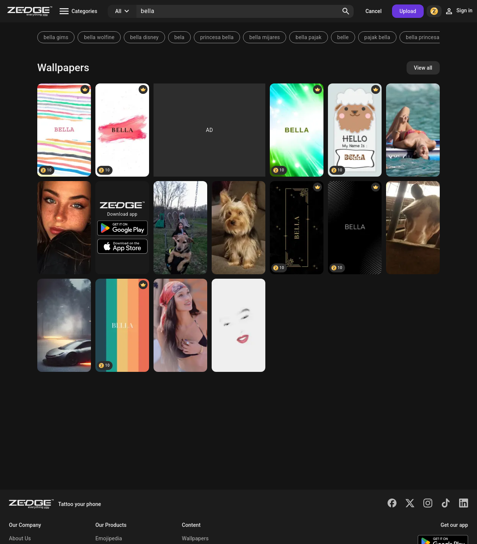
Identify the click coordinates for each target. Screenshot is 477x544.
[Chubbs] (180, 227)
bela (179, 37)
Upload (407, 11)
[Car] (64, 325)
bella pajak (308, 37)
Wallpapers (195, 538)
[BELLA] (64, 130)
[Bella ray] (413, 227)
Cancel (374, 11)
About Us (20, 538)
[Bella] (64, 227)
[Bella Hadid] (413, 130)
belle (343, 37)
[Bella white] (238, 325)
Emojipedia (108, 538)
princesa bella (217, 37)
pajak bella (377, 37)
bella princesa (422, 37)
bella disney (144, 37)
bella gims (56, 37)
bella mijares (264, 37)
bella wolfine (99, 37)
